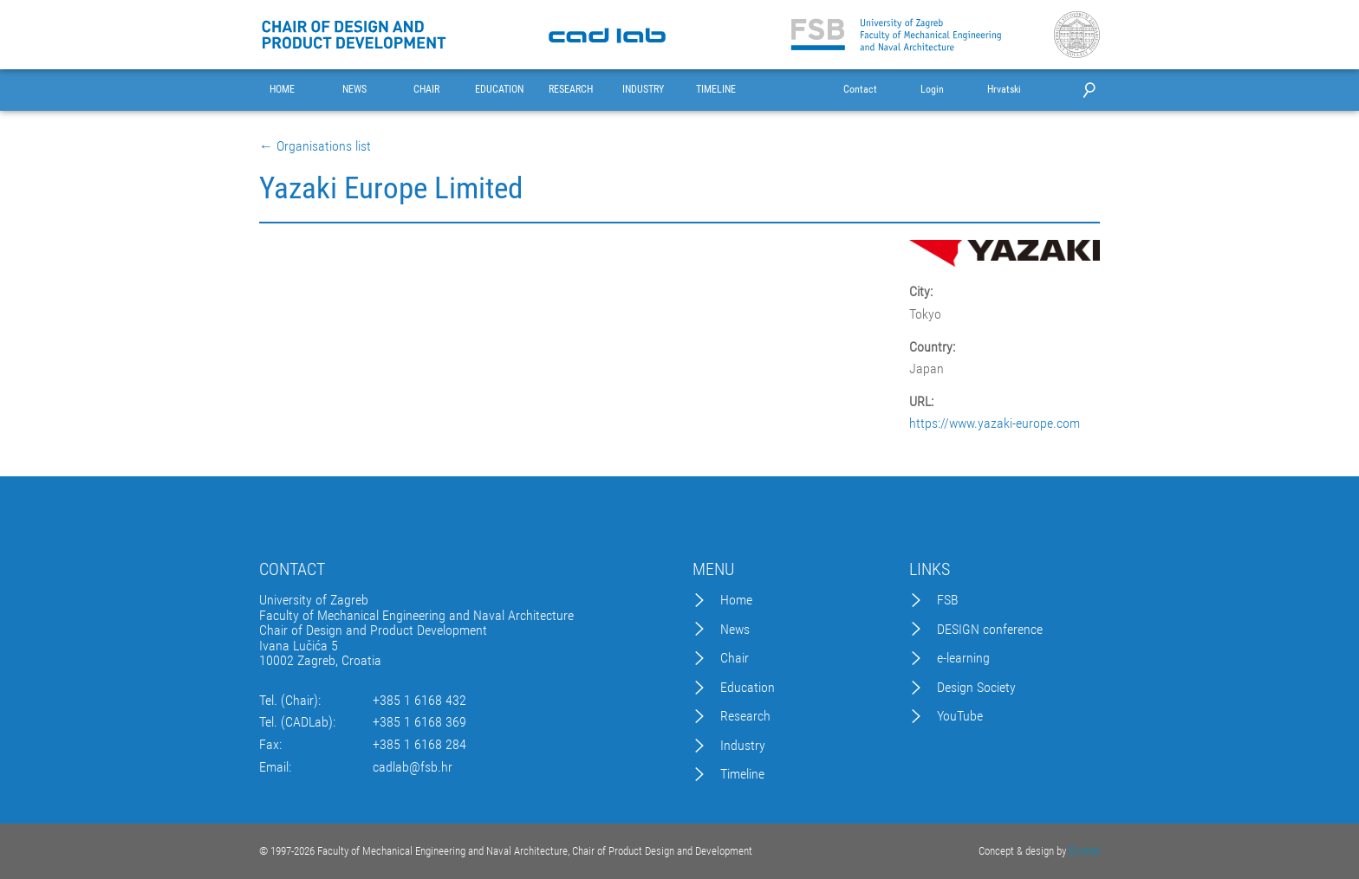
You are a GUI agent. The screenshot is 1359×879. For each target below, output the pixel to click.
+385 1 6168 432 (419, 700)
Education (747, 687)
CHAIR (426, 89)
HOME (282, 89)
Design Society (976, 687)
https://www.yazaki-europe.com (994, 423)
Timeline (742, 774)
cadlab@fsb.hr (412, 767)
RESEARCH (571, 89)
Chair (734, 658)
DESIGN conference (990, 629)
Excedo (1084, 850)
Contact (860, 89)
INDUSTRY (643, 89)
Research (745, 716)
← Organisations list (315, 146)
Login (932, 89)
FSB (948, 600)
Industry (742, 745)
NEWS (354, 89)
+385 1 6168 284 (419, 745)
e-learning (963, 658)
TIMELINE (716, 89)
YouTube (960, 716)
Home (736, 600)
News (735, 629)
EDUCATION (499, 89)
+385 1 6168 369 (419, 722)
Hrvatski (1004, 89)
